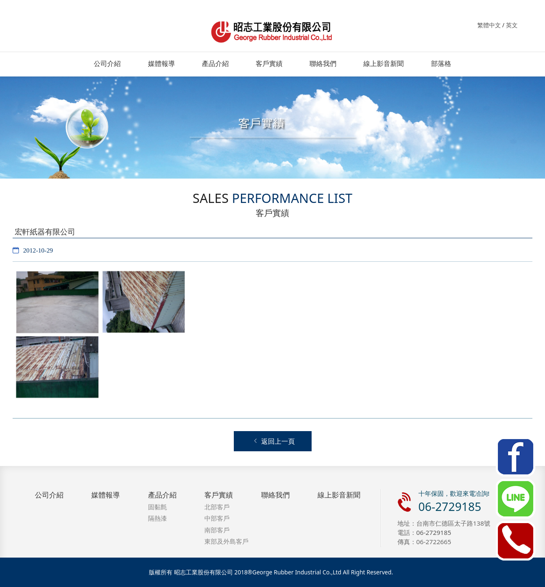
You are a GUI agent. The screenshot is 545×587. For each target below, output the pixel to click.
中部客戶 (217, 518)
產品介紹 (215, 63)
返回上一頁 (274, 441)
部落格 (441, 63)
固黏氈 (157, 507)
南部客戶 (217, 530)
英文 (512, 25)
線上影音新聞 (383, 63)
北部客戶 (217, 507)
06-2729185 (450, 506)
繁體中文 (489, 25)
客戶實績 (269, 63)
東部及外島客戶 (226, 541)
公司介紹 (107, 63)
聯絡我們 (323, 63)
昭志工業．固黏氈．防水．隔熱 (272, 31)
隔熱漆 (157, 518)
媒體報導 (161, 63)
